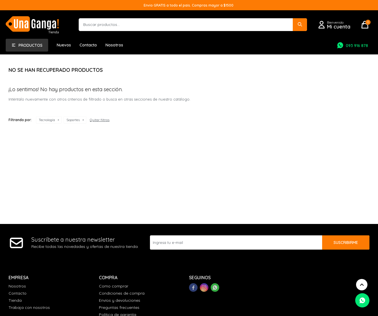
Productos (30, 45)
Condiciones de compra (122, 293)
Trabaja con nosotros (29, 307)
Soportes (73, 120)
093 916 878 (357, 45)
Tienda (15, 300)
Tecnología (47, 120)
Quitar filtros (99, 120)
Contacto (88, 45)
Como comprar (113, 286)
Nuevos (64, 45)
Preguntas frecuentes (119, 307)
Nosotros (114, 45)
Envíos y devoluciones (119, 300)
